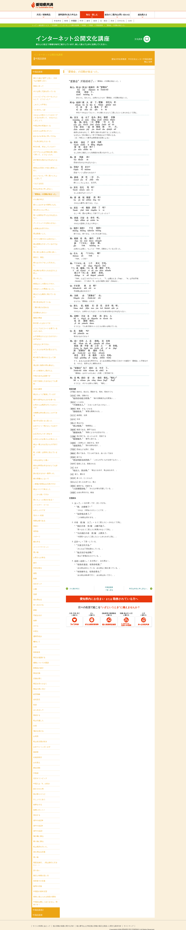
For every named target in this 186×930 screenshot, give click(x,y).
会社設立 (36, 695)
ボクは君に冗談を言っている (44, 87)
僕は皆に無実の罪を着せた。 (44, 361)
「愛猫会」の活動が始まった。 (45, 190)
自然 (130, 21)
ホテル (35, 622)
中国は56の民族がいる (42, 122)
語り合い (36, 866)
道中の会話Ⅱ (38, 822)
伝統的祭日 (37, 753)
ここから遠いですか (41, 490)
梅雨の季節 (37, 314)
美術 (112, 21)
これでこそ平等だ (40, 101)
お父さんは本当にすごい (42, 127)
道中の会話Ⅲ (38, 816)
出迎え (35, 627)
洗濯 (35, 590)
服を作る (36, 538)
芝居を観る (37, 564)
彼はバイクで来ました (42, 485)
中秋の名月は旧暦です (42, 372)
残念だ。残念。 (39, 253)
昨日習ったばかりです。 (42, 319)
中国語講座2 (38, 906)
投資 (35, 701)
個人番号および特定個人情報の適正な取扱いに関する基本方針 (98, 922)
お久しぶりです (39, 506)
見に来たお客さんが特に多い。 (45, 248)
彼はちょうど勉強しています (44, 390)
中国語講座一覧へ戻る (109, 584)
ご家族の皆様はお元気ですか (44, 480)
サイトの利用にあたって (41, 922)
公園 (35, 585)
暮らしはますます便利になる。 (45, 201)
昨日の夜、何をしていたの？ (44, 143)
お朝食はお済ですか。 (42, 224)
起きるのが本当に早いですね (44, 132)
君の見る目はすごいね (42, 298)
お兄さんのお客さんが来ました (45, 435)
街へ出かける (38, 601)
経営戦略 (36, 690)
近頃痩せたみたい (40, 309)
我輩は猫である (39, 517)
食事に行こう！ (39, 806)
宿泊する (36, 811)
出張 (35, 722)
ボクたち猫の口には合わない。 (45, 235)
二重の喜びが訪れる (41, 303)
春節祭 (35, 748)
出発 (35, 643)
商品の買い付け (39, 685)
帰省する (36, 711)
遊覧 (35, 569)
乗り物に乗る (38, 837)
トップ (34, 25)
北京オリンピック (40, 774)
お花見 (35, 732)
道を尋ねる (37, 596)
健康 (95, 21)
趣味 (88, 21)
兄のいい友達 (38, 511)
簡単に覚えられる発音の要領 (44, 893)
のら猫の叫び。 (75, 585)
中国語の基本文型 (40, 887)
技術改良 (36, 648)
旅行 (35, 559)
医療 (35, 575)
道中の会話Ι (37, 827)
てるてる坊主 (38, 180)
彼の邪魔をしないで (41, 475)
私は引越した (38, 717)
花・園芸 (103, 21)
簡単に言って (38, 82)
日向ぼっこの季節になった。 (44, 285)
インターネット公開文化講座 (69, 25)
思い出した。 (38, 274)
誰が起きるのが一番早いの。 (44, 469)
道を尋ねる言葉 (39, 848)
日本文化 (121, 21)
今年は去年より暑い (41, 456)
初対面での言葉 (39, 877)
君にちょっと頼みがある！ (43, 496)
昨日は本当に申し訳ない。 (139, 585)
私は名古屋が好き (40, 738)
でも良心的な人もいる (42, 137)
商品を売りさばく (40, 680)
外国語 (74, 21)
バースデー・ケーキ (41, 501)
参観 (35, 606)
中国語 (91, 25)
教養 (66, 21)
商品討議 (36, 669)
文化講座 (55, 25)
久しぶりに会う (39, 795)
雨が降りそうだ (39, 790)
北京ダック (37, 580)
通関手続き (37, 632)
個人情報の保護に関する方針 (63, 922)
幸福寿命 (57, 21)
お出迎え (36, 759)
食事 (35, 617)
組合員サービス (44, 25)
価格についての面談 (41, 659)
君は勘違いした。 (40, 230)
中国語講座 (99, 25)
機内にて (36, 638)
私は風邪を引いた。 (41, 843)
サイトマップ (128, 922)
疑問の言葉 (37, 882)
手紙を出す (37, 611)
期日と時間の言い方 (41, 872)
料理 (81, 21)
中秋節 (35, 769)
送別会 (35, 527)
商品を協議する (39, 653)
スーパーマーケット (41, 543)
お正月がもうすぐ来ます (42, 430)
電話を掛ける (38, 727)
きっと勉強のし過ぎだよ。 (43, 367)
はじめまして (38, 706)
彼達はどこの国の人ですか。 (44, 280)
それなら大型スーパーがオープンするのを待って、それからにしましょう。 (45, 113)
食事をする (37, 801)
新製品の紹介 (38, 664)
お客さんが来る (39, 553)
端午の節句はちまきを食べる (44, 396)
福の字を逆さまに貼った (42, 417)
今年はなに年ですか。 (42, 340)
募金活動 (36, 764)
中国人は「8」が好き (41, 780)
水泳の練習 (37, 385)
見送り (35, 522)
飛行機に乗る (38, 832)
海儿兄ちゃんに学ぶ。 (42, 206)
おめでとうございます (42, 743)
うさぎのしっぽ (39, 106)
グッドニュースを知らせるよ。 (45, 219)
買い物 (35, 548)
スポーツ (36, 533)
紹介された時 (38, 785)
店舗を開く (37, 674)
